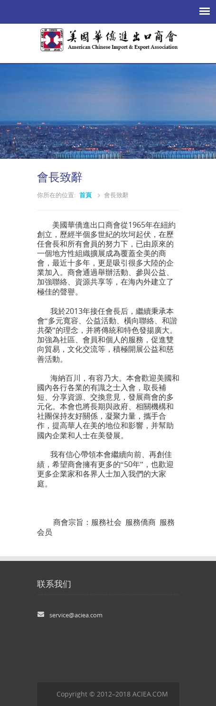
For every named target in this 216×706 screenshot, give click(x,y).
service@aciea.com (76, 615)
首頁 (85, 195)
